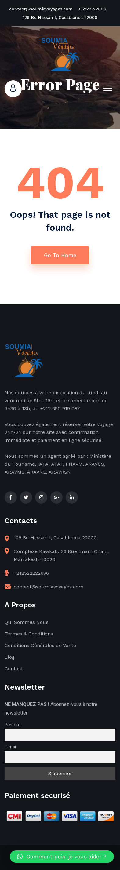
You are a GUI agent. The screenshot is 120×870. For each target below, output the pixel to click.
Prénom (12, 724)
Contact (14, 669)
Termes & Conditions (29, 634)
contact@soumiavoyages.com (41, 8)
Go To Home (60, 255)
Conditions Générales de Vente (40, 645)
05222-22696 (92, 8)
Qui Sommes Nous (27, 622)
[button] (62, 856)
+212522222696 (31, 573)
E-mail (11, 747)
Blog (10, 657)
